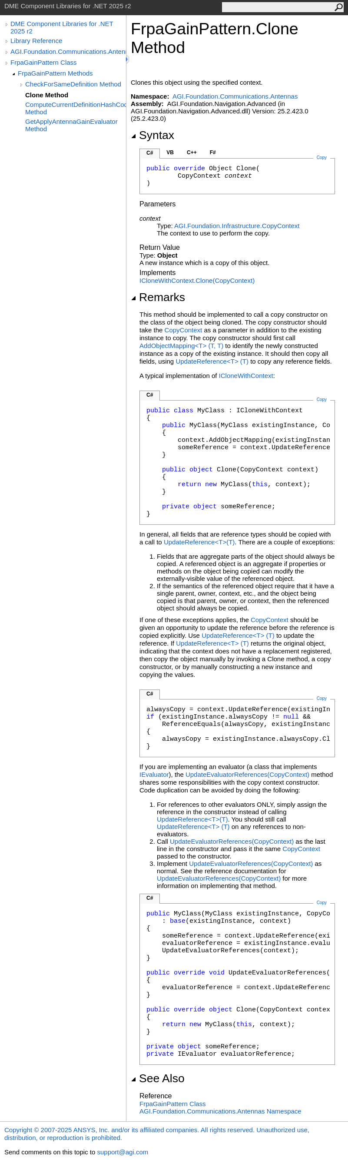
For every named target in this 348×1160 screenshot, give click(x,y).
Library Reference (36, 40)
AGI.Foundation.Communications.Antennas (68, 51)
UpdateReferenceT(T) (212, 361)
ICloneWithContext (246, 375)
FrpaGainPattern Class (43, 62)
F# (213, 152)
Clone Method (46, 95)
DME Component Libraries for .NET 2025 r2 (61, 27)
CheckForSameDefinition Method (73, 84)
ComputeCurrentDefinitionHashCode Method (75, 108)
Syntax (152, 135)
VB (170, 152)
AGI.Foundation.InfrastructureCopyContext (237, 225)
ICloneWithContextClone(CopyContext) (197, 280)
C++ (192, 152)
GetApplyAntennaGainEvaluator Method (71, 125)
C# (149, 153)
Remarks (158, 297)
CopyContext (183, 330)
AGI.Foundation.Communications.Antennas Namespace (220, 1111)
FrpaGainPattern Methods (55, 73)
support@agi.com (122, 1152)
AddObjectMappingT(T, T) (181, 345)
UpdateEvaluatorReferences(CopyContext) (247, 774)
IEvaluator (154, 774)
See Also (158, 1078)
